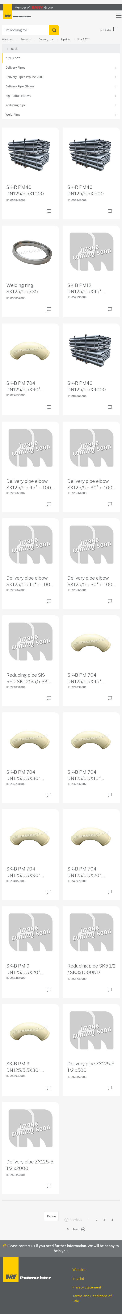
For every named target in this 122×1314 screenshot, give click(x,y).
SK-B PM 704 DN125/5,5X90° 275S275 (23, 386)
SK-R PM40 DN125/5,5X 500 (85, 190)
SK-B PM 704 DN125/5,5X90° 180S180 (23, 872)
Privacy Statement (86, 1287)
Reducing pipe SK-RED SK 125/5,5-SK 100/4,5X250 (27, 678)
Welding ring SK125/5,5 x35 (22, 288)
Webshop (7, 39)
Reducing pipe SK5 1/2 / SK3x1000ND (91, 969)
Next (79, 1229)
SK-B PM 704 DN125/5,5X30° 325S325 (23, 775)
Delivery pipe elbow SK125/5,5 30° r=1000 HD (91, 581)
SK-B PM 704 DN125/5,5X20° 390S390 (84, 872)
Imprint (78, 1278)
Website (78, 1269)
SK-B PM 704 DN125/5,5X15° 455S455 (84, 775)
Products (26, 39)
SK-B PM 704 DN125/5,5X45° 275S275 (84, 678)
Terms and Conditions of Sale (92, 1298)
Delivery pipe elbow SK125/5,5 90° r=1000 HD (91, 484)
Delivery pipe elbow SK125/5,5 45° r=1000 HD (30, 484)
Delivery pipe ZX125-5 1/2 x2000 (29, 1165)
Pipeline (65, 39)
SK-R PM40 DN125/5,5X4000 (86, 386)
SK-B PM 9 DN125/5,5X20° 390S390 (23, 969)
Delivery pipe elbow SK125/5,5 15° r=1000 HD (29, 581)
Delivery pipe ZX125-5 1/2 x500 (90, 1067)
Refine (51, 1216)
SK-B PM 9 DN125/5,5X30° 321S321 (23, 1067)
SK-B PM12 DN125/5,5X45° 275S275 (84, 288)
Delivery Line (46, 39)
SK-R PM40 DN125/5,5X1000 (25, 190)
